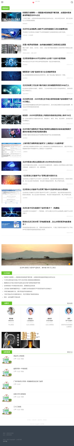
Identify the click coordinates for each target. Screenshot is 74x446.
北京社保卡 (26, 93)
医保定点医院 (26, 53)
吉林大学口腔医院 (19, 394)
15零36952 (9, 435)
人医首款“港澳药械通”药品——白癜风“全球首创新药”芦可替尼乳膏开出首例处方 (28, 288)
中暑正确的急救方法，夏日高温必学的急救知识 (18, 291)
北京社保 (25, 35)
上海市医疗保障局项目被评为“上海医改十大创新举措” (43, 143)
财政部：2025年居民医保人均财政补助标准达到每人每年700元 (47, 115)
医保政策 (25, 23)
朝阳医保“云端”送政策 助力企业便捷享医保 (39, 72)
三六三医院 (17, 406)
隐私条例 (34, 419)
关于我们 (29, 419)
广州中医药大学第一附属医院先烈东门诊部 (28, 381)
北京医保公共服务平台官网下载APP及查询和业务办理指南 (45, 189)
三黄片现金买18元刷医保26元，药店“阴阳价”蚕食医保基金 (21, 294)
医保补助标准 (26, 123)
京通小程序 (34, 53)
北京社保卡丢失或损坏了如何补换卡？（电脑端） (42, 208)
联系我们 (45, 419)
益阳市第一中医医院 (20, 368)
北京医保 (25, 64)
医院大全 (70, 352)
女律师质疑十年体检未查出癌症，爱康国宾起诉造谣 (19, 285)
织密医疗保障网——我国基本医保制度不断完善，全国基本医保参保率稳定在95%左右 (29, 277)
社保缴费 (30, 35)
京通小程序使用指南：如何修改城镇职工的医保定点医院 (44, 45)
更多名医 (70, 303)
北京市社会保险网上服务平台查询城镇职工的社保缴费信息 (45, 29)
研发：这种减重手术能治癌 (12, 297)
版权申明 (40, 419)
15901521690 (9, 433)
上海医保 (25, 151)
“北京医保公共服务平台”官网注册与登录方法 (40, 176)
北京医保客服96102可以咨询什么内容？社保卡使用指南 (44, 58)
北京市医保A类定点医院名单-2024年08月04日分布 (42, 162)
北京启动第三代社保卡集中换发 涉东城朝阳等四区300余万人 (46, 85)
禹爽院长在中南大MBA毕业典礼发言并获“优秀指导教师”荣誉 (22, 283)
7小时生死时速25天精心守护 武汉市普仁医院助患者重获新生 (22, 280)
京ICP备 (5, 441)
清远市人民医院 (18, 356)
